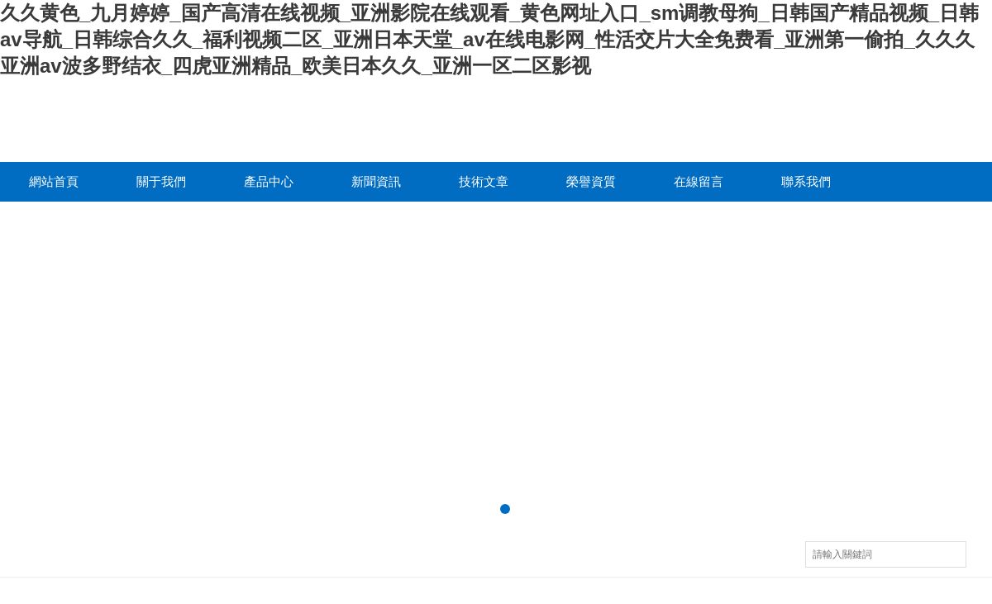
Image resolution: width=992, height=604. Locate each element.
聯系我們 (806, 181)
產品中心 (268, 181)
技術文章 (483, 181)
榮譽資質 (591, 181)
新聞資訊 (376, 181)
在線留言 (698, 181)
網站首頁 (54, 181)
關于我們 (161, 181)
